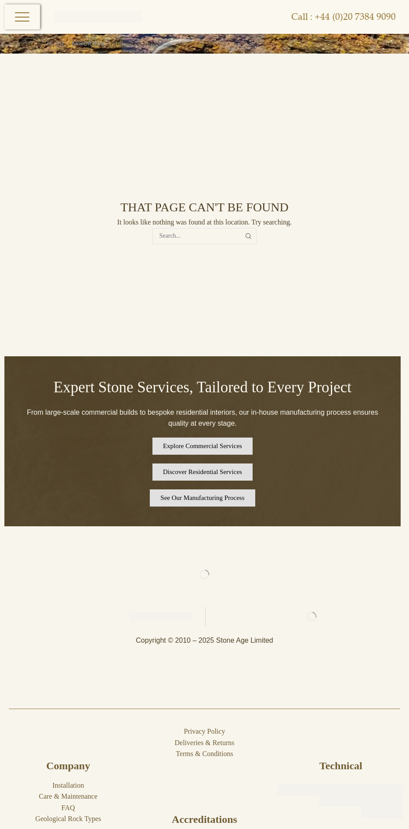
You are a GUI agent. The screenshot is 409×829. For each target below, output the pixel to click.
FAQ (68, 807)
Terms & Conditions (204, 753)
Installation (68, 785)
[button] (202, 446)
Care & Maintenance (68, 796)
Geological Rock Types (68, 818)
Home (56, 43)
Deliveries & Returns (205, 742)
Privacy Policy (204, 731)
